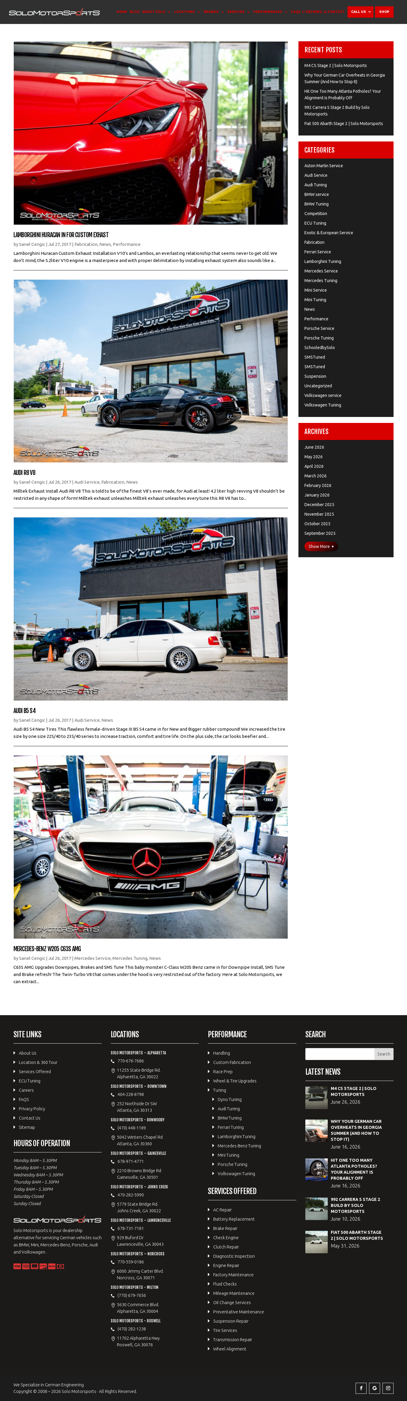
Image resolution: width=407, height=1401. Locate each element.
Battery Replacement (234, 1219)
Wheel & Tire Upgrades (235, 1080)
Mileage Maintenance (233, 1293)
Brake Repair (225, 1228)
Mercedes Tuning (129, 958)
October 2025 (317, 523)
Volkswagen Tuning (322, 405)
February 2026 (317, 485)
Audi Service (87, 482)
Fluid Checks (225, 1283)
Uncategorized (318, 385)
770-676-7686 (131, 1060)
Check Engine (226, 1237)
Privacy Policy (32, 1108)
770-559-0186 (131, 1261)
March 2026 (315, 475)
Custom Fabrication (232, 1062)
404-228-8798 (131, 1094)
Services (236, 12)
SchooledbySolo (319, 347)
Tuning (219, 1090)
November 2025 (319, 514)
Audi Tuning (315, 184)
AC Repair (222, 1209)
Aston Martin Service (323, 165)
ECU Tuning (315, 223)
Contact (336, 12)
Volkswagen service (323, 395)
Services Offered (35, 1071)
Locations (184, 12)
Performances (267, 12)
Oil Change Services (232, 1302)
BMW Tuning (316, 204)
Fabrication (85, 244)
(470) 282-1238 (132, 1328)
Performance (127, 244)
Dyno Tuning (230, 1099)
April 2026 (314, 466)
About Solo (153, 12)
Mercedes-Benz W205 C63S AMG (47, 949)
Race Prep (223, 1071)
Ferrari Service (317, 251)
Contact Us (29, 1117)
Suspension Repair (231, 1321)
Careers (26, 1090)
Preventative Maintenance (238, 1311)
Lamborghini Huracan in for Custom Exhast (61, 235)
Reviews (314, 12)
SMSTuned (314, 357)
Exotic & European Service (328, 232)
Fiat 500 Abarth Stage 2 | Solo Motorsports (343, 123)
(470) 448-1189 (132, 1127)
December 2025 (319, 504)
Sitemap (27, 1127)
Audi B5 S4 (24, 711)
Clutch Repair (226, 1246)
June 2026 (314, 447)
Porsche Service (319, 328)
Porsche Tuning (319, 338)
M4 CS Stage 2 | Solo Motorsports (335, 65)
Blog (134, 12)
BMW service (316, 194)
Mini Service (315, 290)
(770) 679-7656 (132, 1295)
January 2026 (317, 495)
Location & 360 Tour (38, 1062)
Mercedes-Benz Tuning (239, 1145)
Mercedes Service (92, 958)
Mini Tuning (315, 299)
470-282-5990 (131, 1194)
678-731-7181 (131, 1228)
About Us (27, 1053)
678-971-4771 (131, 1161)
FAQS (296, 12)
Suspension (315, 376)
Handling (221, 1053)
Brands (211, 12)
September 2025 (320, 533)
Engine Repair (226, 1265)
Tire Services (225, 1330)
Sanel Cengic (32, 244)
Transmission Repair (232, 1339)
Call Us (358, 12)
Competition (315, 213)
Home (122, 12)
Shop (384, 12)
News (105, 244)
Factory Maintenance (233, 1274)
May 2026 (313, 456)
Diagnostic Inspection (234, 1256)
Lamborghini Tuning (322, 261)
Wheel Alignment (229, 1348)
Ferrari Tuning (231, 1127)
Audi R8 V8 (24, 472)
